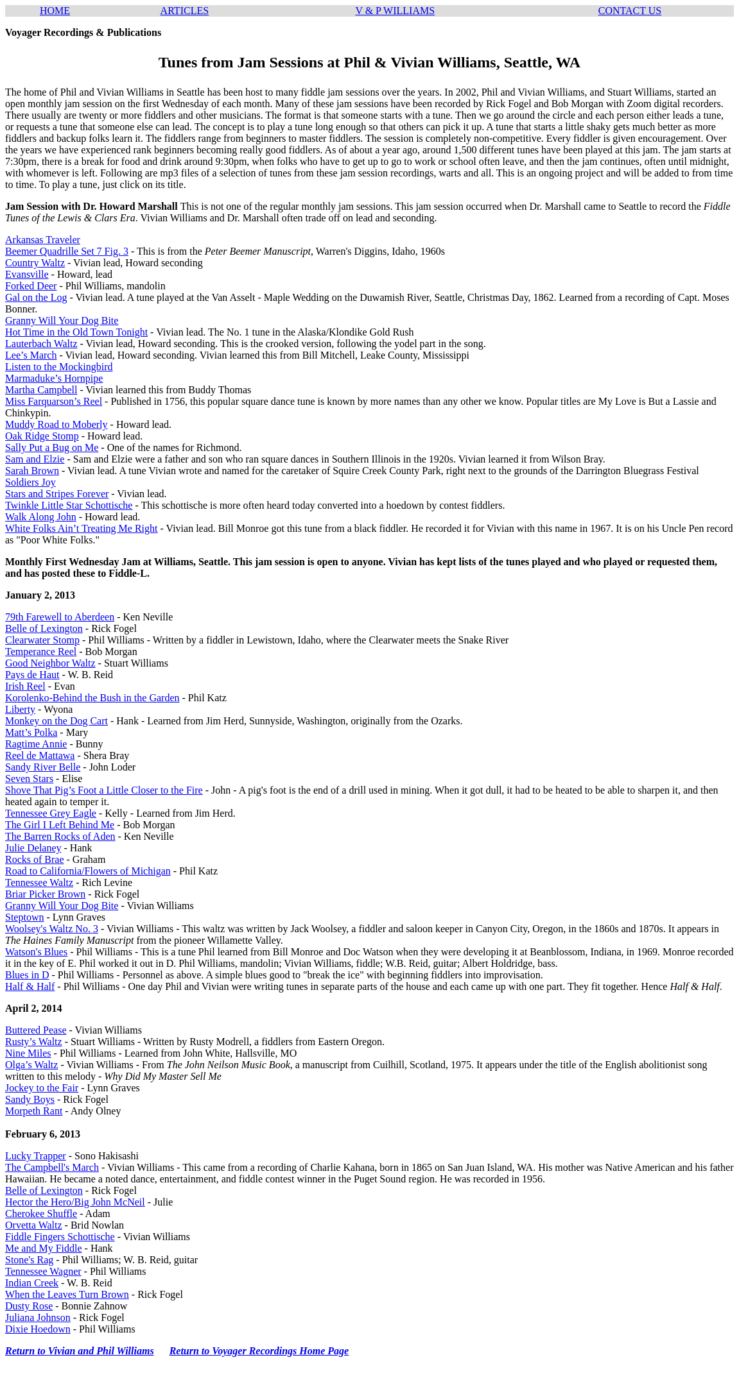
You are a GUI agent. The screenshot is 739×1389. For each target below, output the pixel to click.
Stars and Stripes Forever (57, 493)
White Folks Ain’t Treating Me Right (81, 528)
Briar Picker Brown (45, 894)
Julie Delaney (33, 847)
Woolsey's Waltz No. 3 (51, 928)
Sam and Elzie (34, 459)
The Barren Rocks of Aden (60, 836)
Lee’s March (31, 355)
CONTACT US (629, 10)
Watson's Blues (36, 951)
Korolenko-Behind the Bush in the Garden (92, 697)
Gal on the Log (36, 297)
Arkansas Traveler (42, 239)
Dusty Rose (29, 1305)
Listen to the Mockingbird (59, 366)
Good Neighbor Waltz (50, 663)
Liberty (20, 709)
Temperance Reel (40, 651)
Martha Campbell (41, 389)
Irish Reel (25, 686)
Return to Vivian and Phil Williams (79, 1350)
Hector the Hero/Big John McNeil (75, 1202)
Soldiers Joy (30, 482)
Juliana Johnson (38, 1317)
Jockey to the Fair (41, 1087)
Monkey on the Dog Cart (56, 720)
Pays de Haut (32, 674)
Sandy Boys (30, 1099)
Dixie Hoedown (38, 1329)
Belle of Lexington (44, 628)
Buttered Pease (36, 1030)
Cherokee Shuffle (41, 1213)
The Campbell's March (52, 1167)
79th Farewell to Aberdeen (59, 616)
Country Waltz (35, 262)
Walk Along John (40, 516)
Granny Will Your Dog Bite (61, 320)
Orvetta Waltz (33, 1225)
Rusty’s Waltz (33, 1041)
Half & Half (30, 986)
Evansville (27, 274)
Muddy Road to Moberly (56, 424)
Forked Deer (31, 285)
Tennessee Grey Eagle (50, 813)
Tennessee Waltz (39, 882)
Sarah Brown (32, 470)
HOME (55, 10)
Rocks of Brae (34, 859)
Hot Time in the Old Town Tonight (76, 332)
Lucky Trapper (35, 1155)
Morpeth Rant (33, 1110)
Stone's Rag (29, 1259)
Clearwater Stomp (42, 640)
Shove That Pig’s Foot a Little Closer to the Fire (104, 790)
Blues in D (27, 974)
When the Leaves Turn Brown (67, 1294)
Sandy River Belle (42, 767)
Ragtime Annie (36, 743)
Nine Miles (28, 1053)
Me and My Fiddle (43, 1248)
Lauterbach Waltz (41, 343)
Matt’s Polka (31, 732)
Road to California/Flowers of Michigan (88, 870)
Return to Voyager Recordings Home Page (259, 1350)
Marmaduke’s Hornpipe (54, 378)
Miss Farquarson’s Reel (53, 401)
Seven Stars (29, 778)
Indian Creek (31, 1282)
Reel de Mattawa (39, 755)
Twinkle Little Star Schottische (68, 505)
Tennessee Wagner (43, 1271)
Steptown (24, 917)
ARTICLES (185, 10)
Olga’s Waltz (31, 1064)
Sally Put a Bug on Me (51, 447)
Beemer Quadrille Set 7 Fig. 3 (66, 251)
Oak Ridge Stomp (42, 435)
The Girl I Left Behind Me (59, 824)
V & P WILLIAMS (395, 10)
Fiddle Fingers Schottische (60, 1236)
